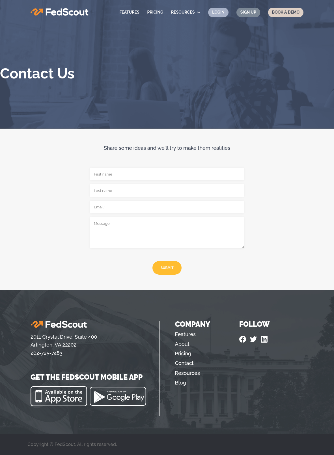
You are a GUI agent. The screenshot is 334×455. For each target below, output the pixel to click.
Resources (183, 12)
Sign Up (248, 12)
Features (129, 12)
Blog (180, 383)
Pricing (155, 12)
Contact (184, 363)
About (182, 344)
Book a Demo (285, 12)
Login (218, 12)
